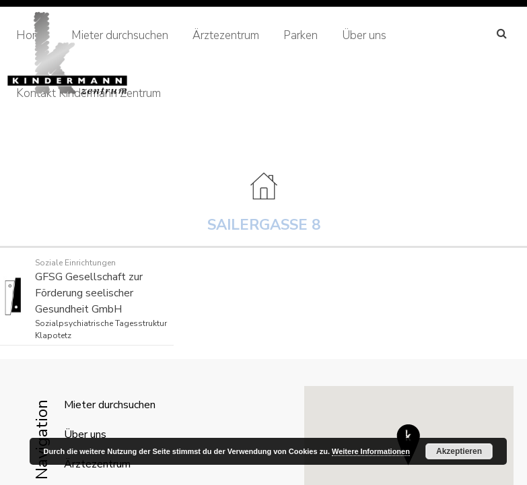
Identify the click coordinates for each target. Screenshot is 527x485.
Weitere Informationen (371, 451)
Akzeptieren (459, 451)
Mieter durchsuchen (109, 404)
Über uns (364, 35)
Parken (300, 35)
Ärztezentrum (225, 35)
